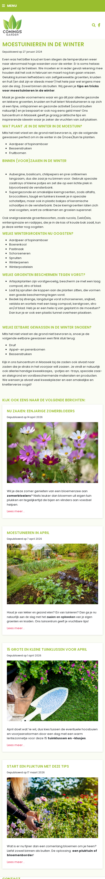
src (94, 25)
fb (99, 25)
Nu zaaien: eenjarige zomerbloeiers (41, 411)
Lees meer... (16, 511)
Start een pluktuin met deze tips (38, 766)
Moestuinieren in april (28, 532)
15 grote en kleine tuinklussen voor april (47, 649)
